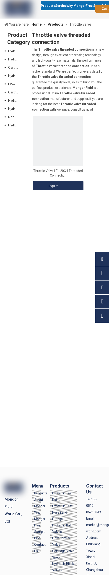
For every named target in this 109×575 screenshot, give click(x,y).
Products (40, 493)
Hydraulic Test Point (15, 51)
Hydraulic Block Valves (15, 100)
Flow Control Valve (15, 84)
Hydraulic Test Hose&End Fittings (62, 512)
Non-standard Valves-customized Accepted (15, 117)
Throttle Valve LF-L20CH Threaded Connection (58, 173)
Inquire (45, 185)
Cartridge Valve (15, 67)
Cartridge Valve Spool (15, 92)
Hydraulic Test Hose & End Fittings (15, 59)
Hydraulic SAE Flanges (15, 109)
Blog (37, 538)
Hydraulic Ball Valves (15, 76)
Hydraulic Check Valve (15, 125)
